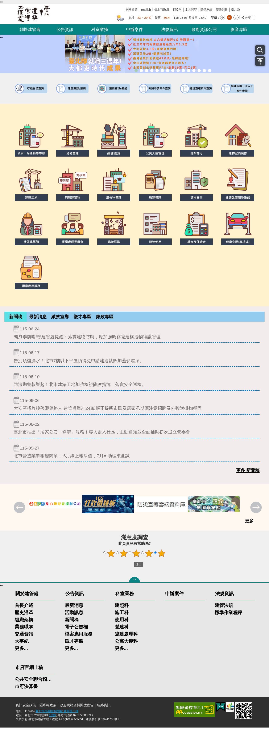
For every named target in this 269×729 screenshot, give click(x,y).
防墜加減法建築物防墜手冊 (188, 70)
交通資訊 (24, 635)
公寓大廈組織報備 (178, 70)
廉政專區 (105, 317)
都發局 (177, 9)
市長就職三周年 (136, 70)
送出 (130, 566)
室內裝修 (167, 70)
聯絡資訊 (104, 706)
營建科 (122, 628)
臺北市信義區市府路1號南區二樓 (57, 712)
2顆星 (124, 555)
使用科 (122, 621)
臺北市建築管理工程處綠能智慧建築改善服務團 (146, 70)
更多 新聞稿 (248, 471)
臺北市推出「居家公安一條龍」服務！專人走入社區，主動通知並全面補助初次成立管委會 (134, 428)
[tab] (15, 317)
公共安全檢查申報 (183, 70)
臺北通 (235, 9)
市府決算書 (26, 687)
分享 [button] (248, 17)
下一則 (256, 509)
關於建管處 (30, 29)
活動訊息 (74, 614)
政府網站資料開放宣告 (77, 706)
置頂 (260, 61)
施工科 (122, 614)
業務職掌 (24, 628)
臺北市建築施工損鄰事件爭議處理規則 (209, 70)
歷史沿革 (24, 614)
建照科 (122, 606)
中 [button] (229, 17)
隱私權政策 (48, 706)
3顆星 (136, 555)
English (146, 9)
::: (1, 2)
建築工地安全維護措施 (204, 70)
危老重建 (172, 70)
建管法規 (224, 606)
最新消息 (38, 317)
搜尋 (260, 50)
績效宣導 (60, 317)
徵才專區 (82, 317)
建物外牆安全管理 (162, 70)
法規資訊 (169, 29)
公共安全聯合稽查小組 (34, 680)
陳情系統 (206, 9)
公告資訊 (65, 29)
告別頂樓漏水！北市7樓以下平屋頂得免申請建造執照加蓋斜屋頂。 (134, 357)
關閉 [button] (134, 581)
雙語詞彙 (222, 9)
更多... (21, 649)
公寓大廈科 (126, 642)
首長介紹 (24, 606)
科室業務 (99, 29)
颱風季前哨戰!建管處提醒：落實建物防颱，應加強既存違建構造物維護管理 (134, 333)
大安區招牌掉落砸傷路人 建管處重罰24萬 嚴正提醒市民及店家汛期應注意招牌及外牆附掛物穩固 (134, 405)
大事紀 (22, 642)
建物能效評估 (193, 70)
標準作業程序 (228, 614)
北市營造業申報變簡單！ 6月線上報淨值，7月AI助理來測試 (134, 452)
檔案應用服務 (78, 635)
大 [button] (236, 17)
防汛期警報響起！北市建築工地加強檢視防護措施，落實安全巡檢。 (134, 381)
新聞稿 (15, 317)
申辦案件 (134, 29)
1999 (52, 716)
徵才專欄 (74, 642)
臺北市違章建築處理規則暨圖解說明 (151, 70)
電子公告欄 (76, 628)
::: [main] (1, 36)
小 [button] (222, 17)
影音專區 (239, 29)
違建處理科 (126, 635)
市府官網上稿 (29, 669)
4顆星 (149, 555)
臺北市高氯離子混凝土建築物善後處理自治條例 (199, 70)
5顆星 (162, 555)
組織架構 (24, 621)
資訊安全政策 (26, 706)
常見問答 (191, 9)
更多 (249, 522)
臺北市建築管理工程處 (34, 13)
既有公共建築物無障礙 (157, 70)
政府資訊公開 (204, 29)
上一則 (20, 509)
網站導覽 (131, 9)
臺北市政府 (161, 9)
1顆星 (111, 555)
